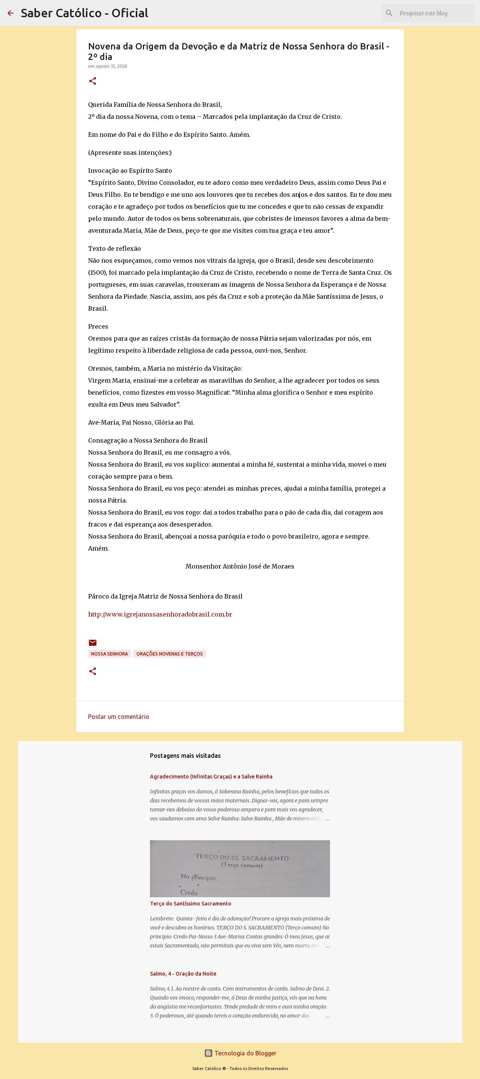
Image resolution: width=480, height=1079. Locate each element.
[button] (92, 81)
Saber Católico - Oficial (84, 12)
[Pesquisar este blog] (434, 13)
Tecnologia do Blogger (240, 1053)
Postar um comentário (118, 716)
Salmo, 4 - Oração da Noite (183, 974)
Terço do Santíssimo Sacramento (190, 904)
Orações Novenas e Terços (169, 653)
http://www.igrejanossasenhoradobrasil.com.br (160, 614)
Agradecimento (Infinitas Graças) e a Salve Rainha (211, 777)
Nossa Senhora (109, 653)
